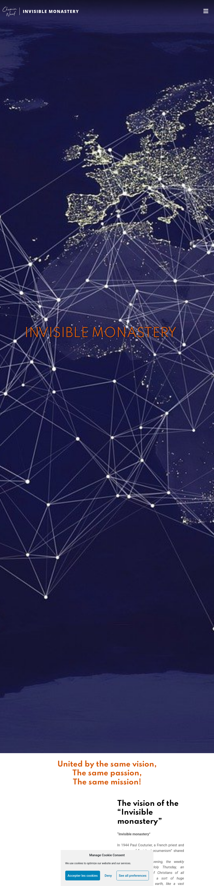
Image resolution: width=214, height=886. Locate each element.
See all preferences (132, 876)
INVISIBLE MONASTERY (51, 11)
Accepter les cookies (83, 876)
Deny (108, 876)
